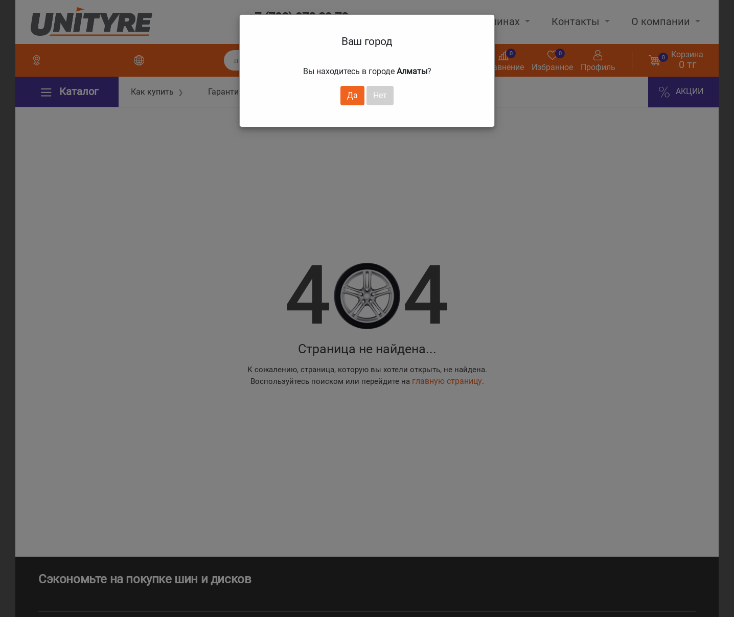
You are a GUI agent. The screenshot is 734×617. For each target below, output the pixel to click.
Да (352, 95)
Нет (380, 95)
